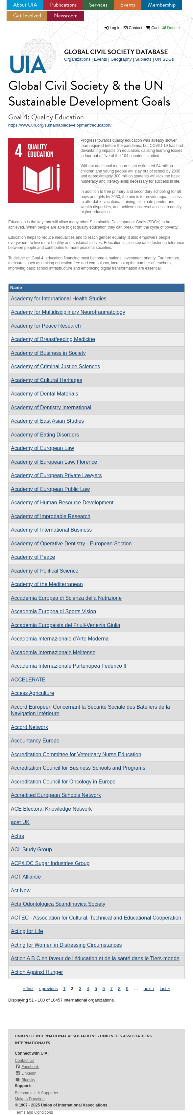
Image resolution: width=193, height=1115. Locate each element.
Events (127, 5)
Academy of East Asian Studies (47, 421)
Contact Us (24, 1060)
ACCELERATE (28, 679)
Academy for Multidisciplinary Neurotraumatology (68, 312)
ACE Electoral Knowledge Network (51, 809)
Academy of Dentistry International (51, 407)
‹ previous (48, 988)
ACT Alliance (26, 877)
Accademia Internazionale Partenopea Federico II (68, 666)
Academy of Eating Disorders (45, 434)
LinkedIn (25, 1073)
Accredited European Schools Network (56, 795)
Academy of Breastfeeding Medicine (53, 339)
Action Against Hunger (37, 972)
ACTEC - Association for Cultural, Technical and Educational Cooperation (96, 918)
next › (149, 988)
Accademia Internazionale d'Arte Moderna (60, 638)
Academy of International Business (51, 530)
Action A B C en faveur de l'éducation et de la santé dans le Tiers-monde (95, 958)
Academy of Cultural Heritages (46, 380)
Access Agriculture (32, 693)
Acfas (17, 836)
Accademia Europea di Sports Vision (53, 611)
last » (165, 988)
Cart (152, 28)
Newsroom (66, 15)
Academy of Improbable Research (50, 516)
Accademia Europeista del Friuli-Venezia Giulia (65, 625)
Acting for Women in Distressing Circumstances (66, 945)
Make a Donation (30, 1099)
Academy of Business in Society (48, 353)
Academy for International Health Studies (59, 298)
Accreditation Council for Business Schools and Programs (78, 768)
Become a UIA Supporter (37, 1093)
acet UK (20, 822)
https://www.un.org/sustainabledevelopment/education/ (59, 125)
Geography (121, 59)
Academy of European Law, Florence (54, 462)
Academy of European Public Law (50, 489)
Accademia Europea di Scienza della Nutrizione (66, 598)
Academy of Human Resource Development (62, 502)
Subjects (143, 59)
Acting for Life (27, 931)
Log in (115, 28)
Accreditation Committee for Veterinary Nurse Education (76, 754)
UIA (33, 56)
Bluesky (25, 1079)
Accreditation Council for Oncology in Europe (63, 781)
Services (98, 5)
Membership (162, 5)
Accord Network (29, 727)
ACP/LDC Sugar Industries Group (50, 863)
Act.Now (21, 890)
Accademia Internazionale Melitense (53, 652)
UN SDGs (164, 59)
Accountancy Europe (35, 740)
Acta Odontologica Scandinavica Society (58, 904)
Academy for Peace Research (46, 326)
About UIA (25, 5)
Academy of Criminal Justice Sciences (55, 366)
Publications (63, 5)
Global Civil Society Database (116, 52)
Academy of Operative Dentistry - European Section (71, 543)
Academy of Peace (33, 557)
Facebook (27, 1066)
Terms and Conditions (34, 1112)
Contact (133, 28)
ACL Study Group (31, 849)
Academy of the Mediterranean (47, 584)
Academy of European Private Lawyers (56, 475)
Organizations (77, 59)
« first (28, 988)
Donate (171, 28)
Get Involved (27, 15)
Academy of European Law (42, 448)
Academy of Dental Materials (44, 393)
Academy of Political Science (44, 571)
